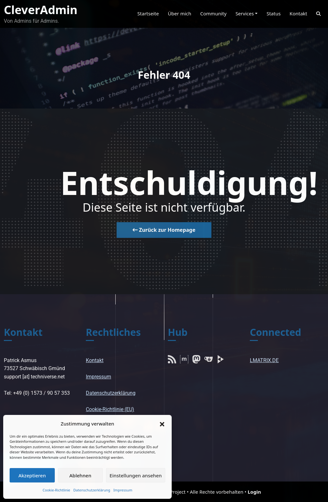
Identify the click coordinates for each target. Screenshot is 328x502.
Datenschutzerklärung (91, 490)
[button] (162, 423)
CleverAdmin (41, 10)
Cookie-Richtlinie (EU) (110, 409)
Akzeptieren (32, 475)
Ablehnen (81, 475)
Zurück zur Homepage (164, 229)
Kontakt (94, 360)
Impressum (122, 490)
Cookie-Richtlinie (56, 490)
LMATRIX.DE (264, 360)
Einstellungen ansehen (136, 475)
